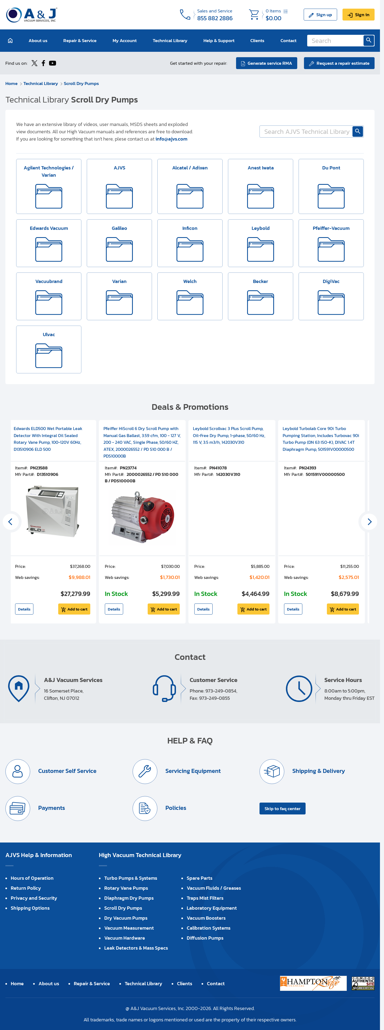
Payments (51, 807)
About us (38, 40)
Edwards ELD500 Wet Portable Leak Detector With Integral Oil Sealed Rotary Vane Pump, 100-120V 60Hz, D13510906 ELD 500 (48, 438)
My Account (125, 40)
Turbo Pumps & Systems (130, 878)
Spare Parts (199, 878)
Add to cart (77, 609)
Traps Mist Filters (205, 898)
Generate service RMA (270, 63)
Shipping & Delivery (318, 770)
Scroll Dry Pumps (81, 83)
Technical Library (170, 40)
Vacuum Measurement (129, 928)
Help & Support (218, 40)
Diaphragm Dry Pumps (129, 898)
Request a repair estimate (343, 63)
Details (24, 609)
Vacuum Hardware (124, 938)
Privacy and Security (34, 898)
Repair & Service (79, 40)
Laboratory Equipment (212, 908)
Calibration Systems (208, 928)
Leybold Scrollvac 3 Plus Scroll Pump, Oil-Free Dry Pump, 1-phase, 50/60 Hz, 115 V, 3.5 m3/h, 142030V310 (229, 435)
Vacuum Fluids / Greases (214, 888)
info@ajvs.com (171, 138)
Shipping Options (30, 908)
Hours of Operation (32, 878)
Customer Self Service (66, 770)
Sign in (362, 14)
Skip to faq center (282, 808)
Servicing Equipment (192, 770)
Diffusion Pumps (205, 938)
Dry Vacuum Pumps (125, 918)
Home (11, 83)
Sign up (324, 14)
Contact (288, 40)
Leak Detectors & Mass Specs (136, 947)
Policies (175, 807)
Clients (257, 40)
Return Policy (26, 888)
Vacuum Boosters (206, 918)
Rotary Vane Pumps (126, 888)
